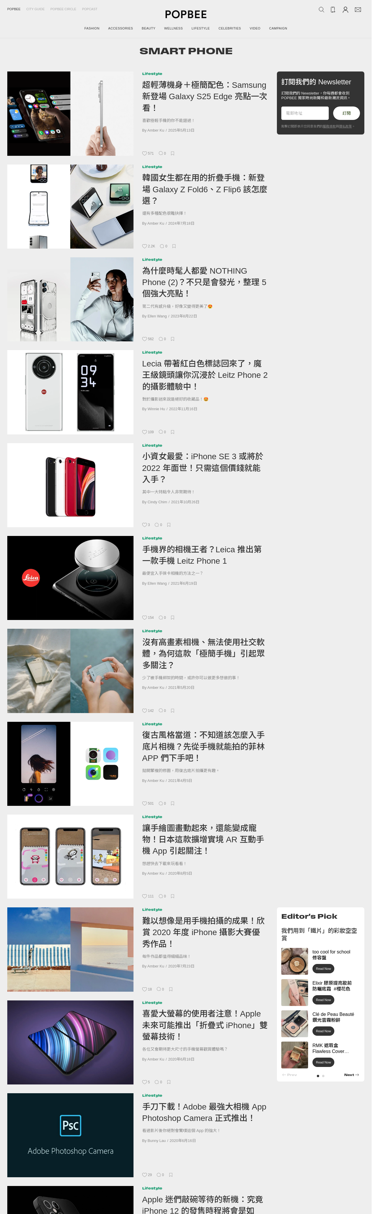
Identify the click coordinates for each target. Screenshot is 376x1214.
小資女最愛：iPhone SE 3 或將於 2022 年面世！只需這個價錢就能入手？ (202, 468)
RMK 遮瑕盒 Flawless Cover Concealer (328, 1051)
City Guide (35, 9)
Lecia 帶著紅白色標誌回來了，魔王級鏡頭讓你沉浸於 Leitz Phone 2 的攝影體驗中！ (205, 375)
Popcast (90, 9)
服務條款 (329, 126)
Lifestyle (152, 74)
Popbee (13, 9)
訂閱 (346, 113)
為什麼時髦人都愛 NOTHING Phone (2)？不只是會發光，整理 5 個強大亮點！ (204, 282)
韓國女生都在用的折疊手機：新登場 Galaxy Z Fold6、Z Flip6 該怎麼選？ (205, 189)
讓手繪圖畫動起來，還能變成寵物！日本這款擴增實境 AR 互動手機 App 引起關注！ (203, 840)
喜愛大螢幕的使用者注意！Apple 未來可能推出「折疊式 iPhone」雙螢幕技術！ (205, 1025)
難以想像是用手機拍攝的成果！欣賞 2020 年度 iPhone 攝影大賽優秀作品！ (203, 932)
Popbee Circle (63, 9)
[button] (318, 1076)
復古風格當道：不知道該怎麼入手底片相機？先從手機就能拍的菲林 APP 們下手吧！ (203, 747)
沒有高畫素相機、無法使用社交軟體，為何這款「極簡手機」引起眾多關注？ (203, 654)
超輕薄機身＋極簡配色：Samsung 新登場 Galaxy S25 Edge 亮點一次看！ (204, 97)
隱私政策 (345, 126)
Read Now (323, 968)
